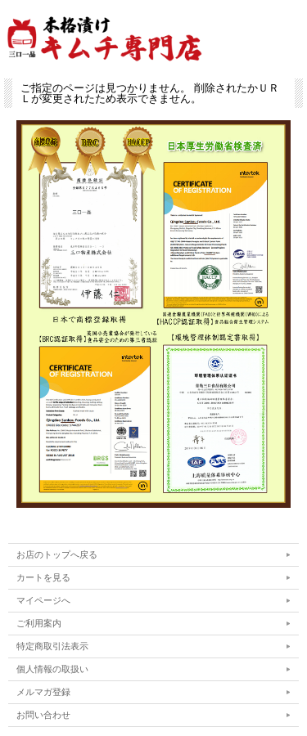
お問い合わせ (43, 715)
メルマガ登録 (43, 692)
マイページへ (43, 600)
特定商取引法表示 (52, 646)
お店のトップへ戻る (56, 554)
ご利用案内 (38, 623)
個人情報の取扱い (52, 669)
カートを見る (43, 577)
